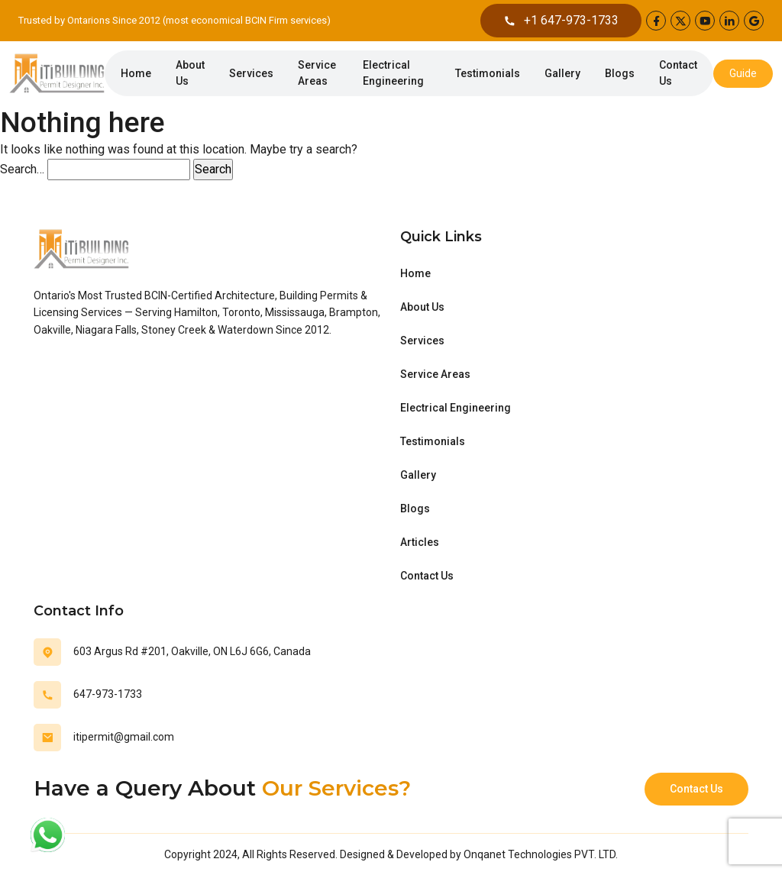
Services (251, 73)
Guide (743, 73)
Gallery (562, 73)
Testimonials (487, 73)
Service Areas (317, 73)
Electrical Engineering (393, 73)
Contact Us (678, 73)
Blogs (620, 73)
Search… (22, 169)
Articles (419, 542)
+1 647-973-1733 (561, 20)
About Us (190, 73)
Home (136, 73)
